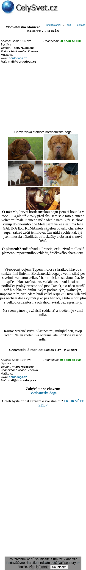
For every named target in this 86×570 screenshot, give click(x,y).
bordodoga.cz (18, 58)
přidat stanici (53, 25)
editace (81, 25)
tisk (69, 25)
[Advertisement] (43, 97)
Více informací (39, 567)
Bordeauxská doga (43, 393)
